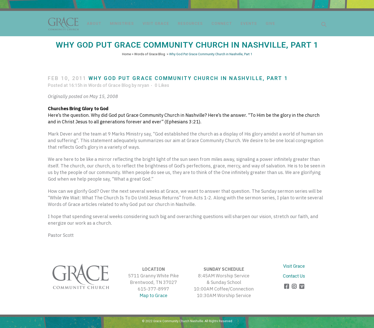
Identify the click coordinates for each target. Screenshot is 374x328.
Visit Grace (294, 266)
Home (126, 54)
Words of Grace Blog (149, 54)
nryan (143, 85)
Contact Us (294, 276)
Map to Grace (153, 295)
